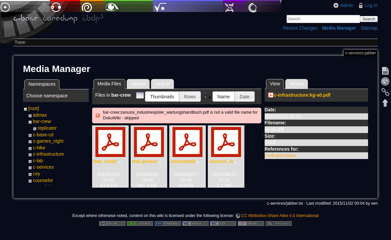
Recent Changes (300, 28)
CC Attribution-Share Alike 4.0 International (280, 215)
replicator (47, 128)
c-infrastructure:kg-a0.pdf (302, 95)
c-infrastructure (48, 154)
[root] (33, 108)
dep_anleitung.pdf (114, 161)
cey (36, 173)
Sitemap (369, 28)
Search (368, 19)
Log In (371, 5)
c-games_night (48, 141)
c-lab (38, 160)
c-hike (39, 147)
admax (40, 115)
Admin (346, 5)
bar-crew (42, 121)
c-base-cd (43, 134)
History (297, 83)
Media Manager (339, 28)
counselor (43, 180)
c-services (43, 167)
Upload (138, 83)
